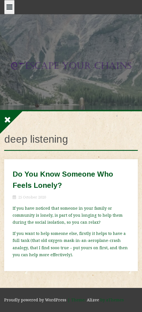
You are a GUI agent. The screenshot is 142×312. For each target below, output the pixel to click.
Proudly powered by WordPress (35, 300)
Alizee (93, 300)
